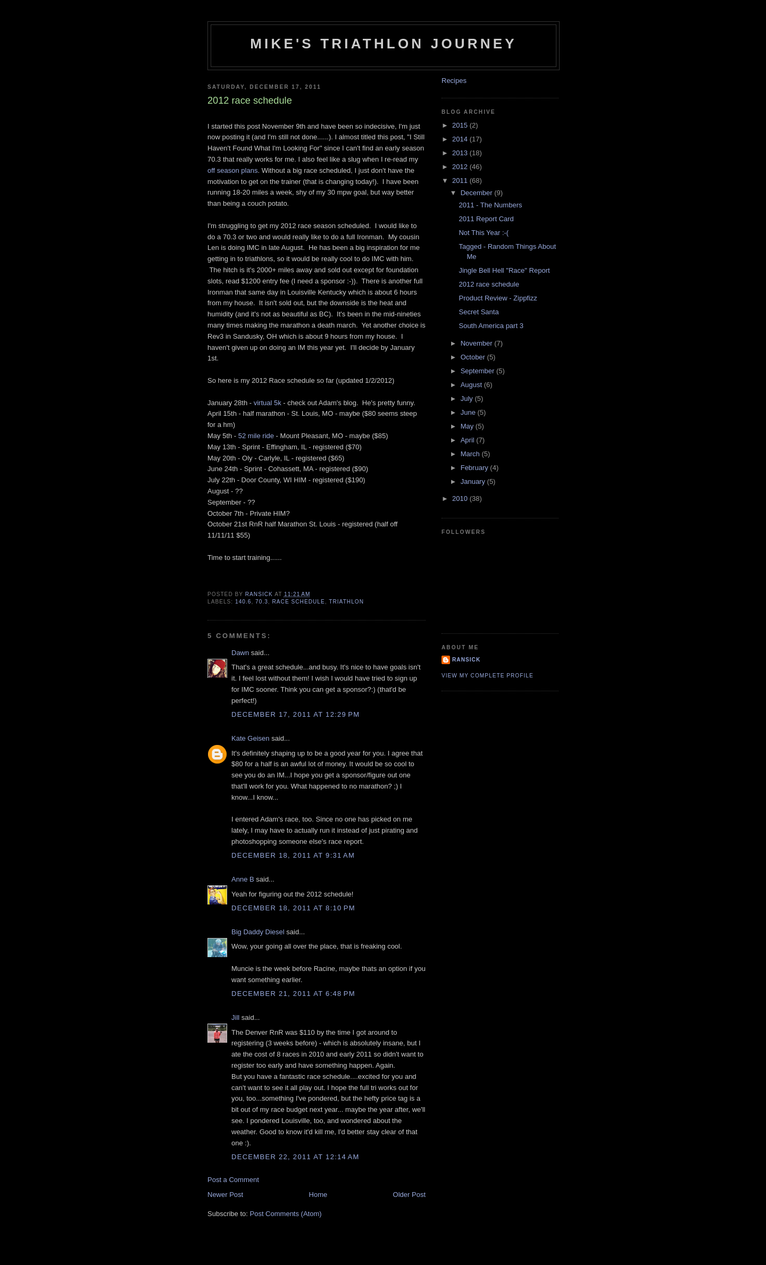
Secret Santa (478, 312)
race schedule (298, 602)
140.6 (243, 602)
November (478, 343)
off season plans (232, 170)
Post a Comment (233, 1180)
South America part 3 (491, 326)
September (478, 371)
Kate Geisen (250, 738)
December (478, 193)
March (471, 454)
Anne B (242, 879)
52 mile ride (256, 436)
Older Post (409, 1195)
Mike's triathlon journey (383, 44)
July (468, 399)
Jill (235, 1017)
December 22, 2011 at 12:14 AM (295, 1157)
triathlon (346, 602)
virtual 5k (267, 403)
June (469, 412)
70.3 (261, 602)
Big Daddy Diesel (258, 932)
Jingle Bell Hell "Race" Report (504, 270)
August (472, 385)
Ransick (466, 660)
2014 (461, 139)
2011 (461, 181)
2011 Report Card (486, 219)
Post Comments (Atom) (286, 1214)
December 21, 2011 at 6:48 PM (293, 994)
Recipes (454, 81)
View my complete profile (488, 675)
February (475, 468)
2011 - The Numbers (490, 205)
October (474, 357)
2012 (461, 167)
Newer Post (225, 1195)
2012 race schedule (489, 284)
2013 (461, 153)
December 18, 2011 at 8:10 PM (293, 908)
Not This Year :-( (484, 233)
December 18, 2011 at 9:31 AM (293, 855)
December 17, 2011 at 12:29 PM (295, 714)
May (468, 426)
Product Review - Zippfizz (498, 298)
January (474, 481)
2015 (461, 125)
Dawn (240, 653)
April (469, 440)
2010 (461, 498)
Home (318, 1195)
